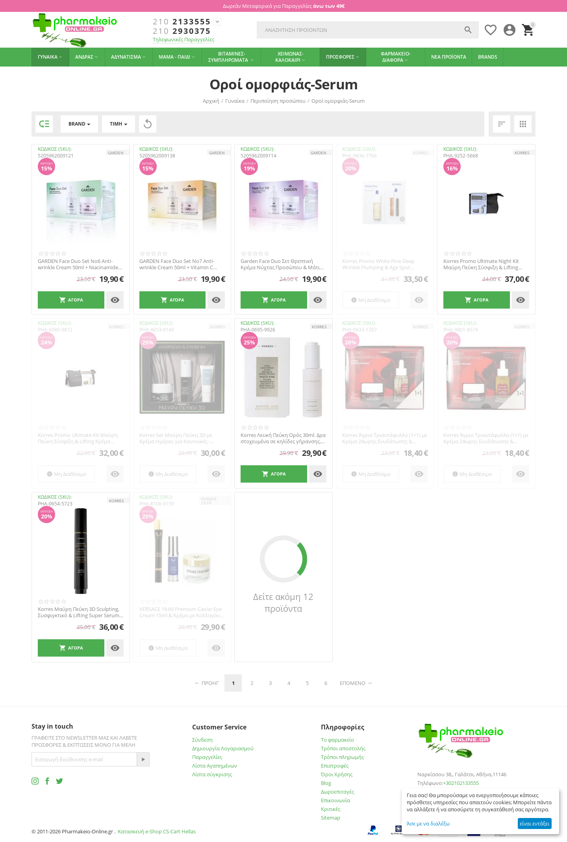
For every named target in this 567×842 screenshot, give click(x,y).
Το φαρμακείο (337, 739)
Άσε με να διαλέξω (428, 823)
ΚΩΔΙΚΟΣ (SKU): (55, 149)
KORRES (420, 152)
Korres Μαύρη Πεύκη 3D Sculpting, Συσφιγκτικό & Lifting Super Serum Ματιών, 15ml (78, 612)
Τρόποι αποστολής (343, 748)
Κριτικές (330, 808)
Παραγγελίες (207, 757)
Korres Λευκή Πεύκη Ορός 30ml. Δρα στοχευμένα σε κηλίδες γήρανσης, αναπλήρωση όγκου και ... (283, 438)
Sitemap (330, 817)
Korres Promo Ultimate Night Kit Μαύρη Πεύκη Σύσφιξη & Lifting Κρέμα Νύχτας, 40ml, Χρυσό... (481, 264)
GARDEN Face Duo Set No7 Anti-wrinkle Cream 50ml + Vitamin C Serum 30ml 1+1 (176, 264)
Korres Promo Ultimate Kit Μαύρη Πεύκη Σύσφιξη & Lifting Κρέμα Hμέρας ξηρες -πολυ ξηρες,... (78, 438)
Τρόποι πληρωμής (342, 757)
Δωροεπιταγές (337, 791)
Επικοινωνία (335, 800)
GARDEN (116, 152)
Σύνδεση (202, 739)
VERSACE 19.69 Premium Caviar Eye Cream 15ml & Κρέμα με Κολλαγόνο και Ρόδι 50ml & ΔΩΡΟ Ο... (181, 612)
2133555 (182, 21)
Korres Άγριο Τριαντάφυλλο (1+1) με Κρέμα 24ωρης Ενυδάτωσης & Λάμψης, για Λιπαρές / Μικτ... (485, 438)
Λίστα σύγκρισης (212, 774)
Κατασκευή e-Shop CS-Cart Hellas (157, 831)
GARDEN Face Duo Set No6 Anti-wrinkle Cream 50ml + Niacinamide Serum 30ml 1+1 (78, 264)
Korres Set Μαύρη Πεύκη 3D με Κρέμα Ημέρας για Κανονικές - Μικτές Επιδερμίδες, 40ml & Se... (176, 438)
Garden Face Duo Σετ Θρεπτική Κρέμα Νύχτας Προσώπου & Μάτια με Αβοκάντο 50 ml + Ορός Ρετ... (282, 264)
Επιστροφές (334, 765)
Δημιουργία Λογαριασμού (223, 748)
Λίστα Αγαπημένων (214, 765)
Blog (326, 782)
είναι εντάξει (534, 823)
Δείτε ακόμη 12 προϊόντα (283, 602)
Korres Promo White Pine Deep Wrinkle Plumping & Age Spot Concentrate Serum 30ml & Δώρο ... (383, 264)
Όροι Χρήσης (336, 774)
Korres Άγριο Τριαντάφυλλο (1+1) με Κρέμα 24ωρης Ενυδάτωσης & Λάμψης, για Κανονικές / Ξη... (384, 438)
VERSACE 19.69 (209, 500)
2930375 (182, 31)
